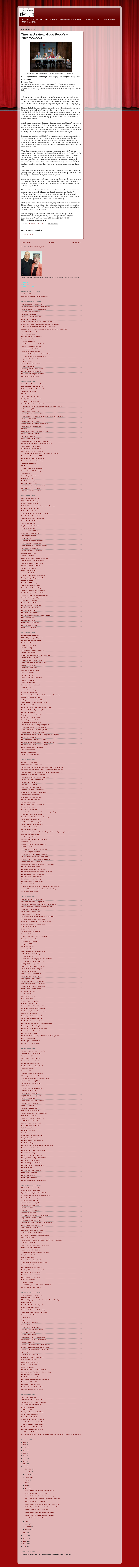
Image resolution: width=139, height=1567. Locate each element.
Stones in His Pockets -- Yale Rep (31, 1018)
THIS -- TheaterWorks (28, 1280)
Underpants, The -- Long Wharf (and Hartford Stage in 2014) (40, 886)
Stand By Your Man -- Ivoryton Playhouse (34, 729)
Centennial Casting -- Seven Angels (32, 1073)
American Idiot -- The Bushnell (30, 914)
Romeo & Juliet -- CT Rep (29, 1003)
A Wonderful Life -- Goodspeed (30, 501)
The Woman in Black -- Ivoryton (31, 1170)
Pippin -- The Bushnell (28, 712)
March (27, 1524)
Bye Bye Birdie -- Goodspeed (30, 396)
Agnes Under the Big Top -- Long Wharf (33, 1193)
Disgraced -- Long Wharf (28, 528)
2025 (25, 1442)
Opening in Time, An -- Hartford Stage (33, 575)
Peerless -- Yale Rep (27, 580)
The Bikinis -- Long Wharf (29, 737)
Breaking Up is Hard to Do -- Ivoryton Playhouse (36, 921)
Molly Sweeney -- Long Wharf (30, 1110)
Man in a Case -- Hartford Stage (31, 973)
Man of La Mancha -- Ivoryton (30, 433)
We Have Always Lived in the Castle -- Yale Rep (36, 1285)
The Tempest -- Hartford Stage (30, 1160)
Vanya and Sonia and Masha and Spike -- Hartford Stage (39, 889)
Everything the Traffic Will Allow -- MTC (33, 1225)
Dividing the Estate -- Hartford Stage (32, 1412)
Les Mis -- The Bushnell (28, 1098)
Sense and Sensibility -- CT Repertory (33, 590)
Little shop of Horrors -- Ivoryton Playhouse (34, 558)
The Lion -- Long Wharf (28, 610)
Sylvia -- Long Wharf (27, 1367)
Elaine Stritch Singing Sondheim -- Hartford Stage (36, 1222)
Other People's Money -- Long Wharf (32, 451)
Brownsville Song (26, 648)
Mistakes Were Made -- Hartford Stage (33, 1337)
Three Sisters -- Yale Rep (29, 1172)
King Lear (24, 428)
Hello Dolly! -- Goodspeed (29, 809)
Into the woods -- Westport (29, 1093)
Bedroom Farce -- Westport (29, 511)
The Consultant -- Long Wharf (30, 866)
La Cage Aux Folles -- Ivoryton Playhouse (34, 700)
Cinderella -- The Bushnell (29, 521)
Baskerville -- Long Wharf (29, 319)
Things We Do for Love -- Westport (32, 747)
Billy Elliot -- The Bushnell (29, 784)
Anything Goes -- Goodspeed (30, 508)
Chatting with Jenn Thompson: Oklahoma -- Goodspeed (38, 326)
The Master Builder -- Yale (29, 1382)
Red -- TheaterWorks (27, 1128)
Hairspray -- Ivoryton (27, 946)
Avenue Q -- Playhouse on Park (31, 316)
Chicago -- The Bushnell (28, 929)
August (27, 1480)
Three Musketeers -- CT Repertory (32, 881)
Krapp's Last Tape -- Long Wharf (31, 1096)
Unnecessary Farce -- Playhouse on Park (34, 486)
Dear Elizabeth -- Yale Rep (29, 939)
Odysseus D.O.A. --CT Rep (29, 1120)
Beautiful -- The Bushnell (29, 391)
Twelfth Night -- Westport (29, 1177)
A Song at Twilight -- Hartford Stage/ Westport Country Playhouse (41, 772)
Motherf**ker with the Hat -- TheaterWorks (34, 1113)
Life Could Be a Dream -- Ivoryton (31, 969)
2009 (25, 1546)
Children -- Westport (27, 1407)
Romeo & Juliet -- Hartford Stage (31, 588)
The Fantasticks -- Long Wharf (30, 1377)
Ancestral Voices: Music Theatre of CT (33, 919)
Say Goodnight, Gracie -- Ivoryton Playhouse (35, 725)
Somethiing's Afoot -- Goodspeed (31, 1016)
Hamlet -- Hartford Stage (28, 690)
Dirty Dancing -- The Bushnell (30, 526)
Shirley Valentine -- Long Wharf (31, 1260)
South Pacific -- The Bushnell (30, 1362)
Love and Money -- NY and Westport (32, 560)
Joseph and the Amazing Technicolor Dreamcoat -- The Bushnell (41, 695)
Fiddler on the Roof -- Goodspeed (31, 677)
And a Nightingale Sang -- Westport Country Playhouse (38, 506)
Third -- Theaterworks (28, 617)
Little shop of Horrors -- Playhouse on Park (34, 431)
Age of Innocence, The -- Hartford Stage (33, 309)
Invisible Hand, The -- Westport (31, 421)
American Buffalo (26, 1302)
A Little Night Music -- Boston (30, 498)
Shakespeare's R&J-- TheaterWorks (32, 1357)
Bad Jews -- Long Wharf (28, 645)
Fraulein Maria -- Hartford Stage (31, 1083)
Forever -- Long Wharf (28, 680)
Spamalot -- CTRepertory (29, 600)
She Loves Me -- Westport (29, 1359)
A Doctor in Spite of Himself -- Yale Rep (33, 1051)
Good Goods (25, 1086)
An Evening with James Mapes (30, 311)
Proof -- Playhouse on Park (29, 720)
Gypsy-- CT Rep (26, 687)
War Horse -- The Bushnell (29, 891)
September (28, 1477)
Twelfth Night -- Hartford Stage (30, 1041)
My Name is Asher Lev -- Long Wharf (32, 1118)
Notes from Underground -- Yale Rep (32, 1422)
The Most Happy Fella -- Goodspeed (32, 874)
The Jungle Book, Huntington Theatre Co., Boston (36, 871)
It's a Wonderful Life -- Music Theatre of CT (34, 423)
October (27, 1474)
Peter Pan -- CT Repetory (29, 583)
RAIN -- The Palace (27, 998)
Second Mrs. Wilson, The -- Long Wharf (33, 727)
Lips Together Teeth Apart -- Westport (32, 1100)
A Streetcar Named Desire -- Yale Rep (33, 775)
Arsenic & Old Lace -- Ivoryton (30, 1198)
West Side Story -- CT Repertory (31, 488)
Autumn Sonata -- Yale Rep (29, 1200)
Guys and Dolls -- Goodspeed (30, 685)
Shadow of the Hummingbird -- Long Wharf (34, 856)
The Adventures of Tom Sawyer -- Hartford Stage (36, 1372)
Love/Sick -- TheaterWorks (29, 827)
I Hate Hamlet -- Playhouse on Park (32, 540)
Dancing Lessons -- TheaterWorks (31, 660)
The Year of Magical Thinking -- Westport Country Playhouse (40, 1036)
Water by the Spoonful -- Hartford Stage (33, 1180)
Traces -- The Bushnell (28, 1175)
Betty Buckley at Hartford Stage (31, 1404)
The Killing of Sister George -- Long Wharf (34, 1028)
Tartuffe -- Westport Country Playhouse (33, 1021)
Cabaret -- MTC (26, 1071)
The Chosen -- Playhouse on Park (31, 605)
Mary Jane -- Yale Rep (28, 436)
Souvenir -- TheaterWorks (29, 1364)
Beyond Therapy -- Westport (30, 1203)
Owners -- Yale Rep (27, 847)
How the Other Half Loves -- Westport (33, 1419)
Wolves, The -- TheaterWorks (30, 376)
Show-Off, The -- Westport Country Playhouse (35, 859)
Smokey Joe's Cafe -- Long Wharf (31, 861)
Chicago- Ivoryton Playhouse (30, 401)
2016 (25, 1464)
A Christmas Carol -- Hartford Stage (32, 304)
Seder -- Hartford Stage (28, 366)
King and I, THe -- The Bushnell (31, 426)
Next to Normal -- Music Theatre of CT (33, 986)
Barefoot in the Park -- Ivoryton (30, 1061)
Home (51, 242)
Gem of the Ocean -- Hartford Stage (32, 1230)
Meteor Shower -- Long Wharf (30, 438)
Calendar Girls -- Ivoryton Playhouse (32, 518)
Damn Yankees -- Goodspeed (30, 794)
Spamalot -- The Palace (28, 1265)
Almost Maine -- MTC (27, 1056)
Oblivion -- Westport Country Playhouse (33, 844)
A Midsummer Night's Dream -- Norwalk (33, 1402)
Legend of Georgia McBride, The (31, 346)
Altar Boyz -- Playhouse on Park (31, 640)
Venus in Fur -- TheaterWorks (30, 1043)
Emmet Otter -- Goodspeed (29, 1322)
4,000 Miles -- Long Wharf (29, 762)
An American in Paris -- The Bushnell (32, 389)
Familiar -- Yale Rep (27, 675)
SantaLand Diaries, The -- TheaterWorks (33, 1006)
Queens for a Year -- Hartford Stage (32, 461)
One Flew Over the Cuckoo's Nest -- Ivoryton (35, 1252)
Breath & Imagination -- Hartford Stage (33, 924)
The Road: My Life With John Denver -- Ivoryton (36, 615)
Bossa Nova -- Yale (27, 1208)
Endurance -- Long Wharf (29, 667)
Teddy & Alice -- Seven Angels (30, 1138)
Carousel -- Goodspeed (28, 926)
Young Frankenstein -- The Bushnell (32, 1389)
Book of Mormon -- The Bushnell (31, 787)
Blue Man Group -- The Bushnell (31, 1205)
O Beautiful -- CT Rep (28, 991)
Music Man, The (26, 842)
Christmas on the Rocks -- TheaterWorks (34, 792)
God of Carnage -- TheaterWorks (31, 1232)
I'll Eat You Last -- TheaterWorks (31, 543)
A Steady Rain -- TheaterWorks (31, 1190)
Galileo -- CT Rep (26, 1325)
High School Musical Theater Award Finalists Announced (42, 1498)
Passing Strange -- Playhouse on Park (33, 578)
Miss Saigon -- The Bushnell (30, 834)
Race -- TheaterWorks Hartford (30, 1125)
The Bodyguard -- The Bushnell (31, 371)
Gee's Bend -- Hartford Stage (30, 1327)
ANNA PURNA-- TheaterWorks (30, 635)
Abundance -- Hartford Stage (30, 909)
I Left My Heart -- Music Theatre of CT (33, 1088)
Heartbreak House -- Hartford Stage (32, 414)
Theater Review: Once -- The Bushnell (36, 1493)
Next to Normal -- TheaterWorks (31, 448)
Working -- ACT (26, 294)
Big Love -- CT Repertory (29, 782)
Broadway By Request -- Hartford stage (33, 1310)
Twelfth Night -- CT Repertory (30, 622)
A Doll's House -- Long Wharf (30, 1297)
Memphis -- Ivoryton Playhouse (31, 565)
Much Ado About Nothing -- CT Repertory (34, 839)
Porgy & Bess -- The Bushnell (30, 1255)
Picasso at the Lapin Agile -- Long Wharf (33, 710)
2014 (25, 1533)
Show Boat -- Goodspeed (29, 1133)
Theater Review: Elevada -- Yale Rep (36, 1509)
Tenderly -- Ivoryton (27, 478)
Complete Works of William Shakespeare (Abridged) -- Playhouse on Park (44, 329)
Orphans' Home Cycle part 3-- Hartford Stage (35, 1349)
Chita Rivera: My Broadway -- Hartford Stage (35, 1215)
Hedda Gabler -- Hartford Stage (31, 954)
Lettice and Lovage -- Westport (30, 351)
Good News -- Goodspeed (29, 941)
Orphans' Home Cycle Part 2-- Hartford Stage (35, 1347)
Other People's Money (28, 996)
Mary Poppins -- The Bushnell (30, 978)
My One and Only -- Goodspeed (31, 1247)
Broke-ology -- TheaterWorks (30, 1210)
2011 (25, 1541)
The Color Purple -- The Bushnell (31, 1427)
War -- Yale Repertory (28, 749)
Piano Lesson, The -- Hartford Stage (32, 458)
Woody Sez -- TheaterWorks (30, 754)
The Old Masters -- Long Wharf (31, 1272)
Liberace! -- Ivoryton (27, 555)
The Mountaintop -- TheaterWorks (31, 1031)
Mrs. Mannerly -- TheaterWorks (31, 837)
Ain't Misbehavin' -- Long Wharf (31, 1053)
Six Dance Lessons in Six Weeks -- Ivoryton (34, 595)
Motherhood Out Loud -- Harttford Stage (33, 1339)
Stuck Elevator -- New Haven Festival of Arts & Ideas (37, 864)
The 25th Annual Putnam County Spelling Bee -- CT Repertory (40, 734)
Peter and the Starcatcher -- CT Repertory (34, 456)
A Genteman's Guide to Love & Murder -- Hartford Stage (38, 904)
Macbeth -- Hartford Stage (29, 829)
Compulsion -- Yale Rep (28, 1315)
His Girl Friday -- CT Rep (29, 956)
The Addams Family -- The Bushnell (32, 1140)
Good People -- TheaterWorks (30, 533)
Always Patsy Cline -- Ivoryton (30, 1058)
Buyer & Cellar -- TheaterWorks (31, 516)
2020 (25, 1453)
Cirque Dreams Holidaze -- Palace (31, 1218)
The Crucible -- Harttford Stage (30, 1148)
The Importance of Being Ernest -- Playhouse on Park (37, 742)
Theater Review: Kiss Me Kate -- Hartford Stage (39, 1496)
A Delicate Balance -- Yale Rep (30, 1188)
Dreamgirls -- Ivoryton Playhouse (31, 797)
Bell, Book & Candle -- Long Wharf (32, 1066)
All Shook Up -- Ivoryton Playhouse (32, 638)
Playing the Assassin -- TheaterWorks (33, 715)
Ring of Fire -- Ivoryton (28, 1130)
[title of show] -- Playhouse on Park (32, 384)
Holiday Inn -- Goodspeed (29, 692)
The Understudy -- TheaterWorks (31, 1163)
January (27, 1529)
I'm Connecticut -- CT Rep (29, 1091)
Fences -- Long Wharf (28, 802)
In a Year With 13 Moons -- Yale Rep (32, 961)
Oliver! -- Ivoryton (26, 993)
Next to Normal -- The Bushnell (30, 1250)
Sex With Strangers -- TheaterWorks (32, 593)
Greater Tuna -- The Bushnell (30, 1417)
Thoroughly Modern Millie (29, 483)
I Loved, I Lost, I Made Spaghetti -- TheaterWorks (36, 959)
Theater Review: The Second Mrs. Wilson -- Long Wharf (42, 1504)
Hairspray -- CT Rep (27, 944)
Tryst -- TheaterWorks (28, 1038)
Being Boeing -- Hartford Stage (30, 1063)
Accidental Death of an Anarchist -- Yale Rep (35, 777)
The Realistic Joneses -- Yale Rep (31, 1155)
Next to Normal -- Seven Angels (31, 988)
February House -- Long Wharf (30, 1081)
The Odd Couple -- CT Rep (29, 1033)
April (26, 1521)
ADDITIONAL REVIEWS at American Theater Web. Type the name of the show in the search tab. (51, 1434)
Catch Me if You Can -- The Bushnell (32, 789)
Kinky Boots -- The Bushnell (29, 548)
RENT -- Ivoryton (26, 466)
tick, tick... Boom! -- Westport (30, 1432)
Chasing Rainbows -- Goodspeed (31, 399)
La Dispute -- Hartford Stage (30, 819)
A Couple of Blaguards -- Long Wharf (32, 901)
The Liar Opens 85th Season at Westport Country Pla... (42, 1507)
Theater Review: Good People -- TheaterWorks (39, 1490)
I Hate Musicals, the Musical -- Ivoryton (33, 344)
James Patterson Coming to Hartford (36, 1518)
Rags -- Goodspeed (27, 361)
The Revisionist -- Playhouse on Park (32, 374)
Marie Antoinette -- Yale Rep (30, 976)
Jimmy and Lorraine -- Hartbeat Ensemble (34, 545)
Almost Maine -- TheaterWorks (30, 911)
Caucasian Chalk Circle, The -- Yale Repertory (35, 655)
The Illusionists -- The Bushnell (30, 608)
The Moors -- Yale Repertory (30, 612)
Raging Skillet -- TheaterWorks (30, 359)
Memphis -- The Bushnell (29, 1108)
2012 (25, 1538)
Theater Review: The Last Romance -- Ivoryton (39, 1515)
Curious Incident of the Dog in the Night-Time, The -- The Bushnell (41, 406)
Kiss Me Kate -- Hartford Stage (30, 697)
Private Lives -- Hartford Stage (30, 717)
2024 (25, 1445)
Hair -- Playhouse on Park (29, 535)
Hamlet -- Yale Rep (27, 949)
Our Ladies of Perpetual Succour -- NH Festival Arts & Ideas (40, 453)
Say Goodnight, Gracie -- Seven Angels (33, 1011)
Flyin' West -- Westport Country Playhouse (34, 296)
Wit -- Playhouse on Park (29, 625)
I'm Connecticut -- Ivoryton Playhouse (32, 814)
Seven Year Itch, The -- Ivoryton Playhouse (34, 854)
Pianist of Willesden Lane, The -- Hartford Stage (36, 707)
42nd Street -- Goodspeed (29, 1397)
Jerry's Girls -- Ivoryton (28, 1332)
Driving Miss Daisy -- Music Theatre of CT (34, 662)
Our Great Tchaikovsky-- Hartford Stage (33, 356)
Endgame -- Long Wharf (28, 409)
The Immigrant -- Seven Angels (31, 1026)
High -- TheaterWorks (28, 1237)
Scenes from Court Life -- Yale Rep (32, 468)
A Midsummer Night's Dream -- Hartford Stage (35, 306)
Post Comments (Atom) (37, 247)
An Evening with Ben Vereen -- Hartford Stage (35, 1195)
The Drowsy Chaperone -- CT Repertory (33, 869)
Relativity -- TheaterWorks (29, 463)
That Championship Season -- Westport (33, 1369)
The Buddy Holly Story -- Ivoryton (31, 1267)
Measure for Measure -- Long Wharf (32, 563)
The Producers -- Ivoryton (29, 1153)
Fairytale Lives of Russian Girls (31, 799)
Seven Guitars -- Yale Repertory (31, 471)
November (28, 1472)
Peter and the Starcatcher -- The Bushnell (34, 849)
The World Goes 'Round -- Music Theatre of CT (36, 744)
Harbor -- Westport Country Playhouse (33, 951)
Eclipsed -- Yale (26, 1320)
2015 (25, 1466)
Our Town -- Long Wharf (28, 705)
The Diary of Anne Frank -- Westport (32, 1270)
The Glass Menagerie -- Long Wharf (32, 1429)
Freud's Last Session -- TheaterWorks (33, 804)
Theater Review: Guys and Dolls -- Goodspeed (39, 1512)
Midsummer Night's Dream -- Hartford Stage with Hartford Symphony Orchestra (45, 832)
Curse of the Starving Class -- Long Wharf (34, 936)
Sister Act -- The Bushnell (29, 1013)
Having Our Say (26, 538)
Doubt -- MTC (25, 1317)
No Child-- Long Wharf (28, 1342)
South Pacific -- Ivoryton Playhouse (32, 598)
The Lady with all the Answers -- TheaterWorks (35, 1379)
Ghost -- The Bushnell (28, 682)
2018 (25, 1458)
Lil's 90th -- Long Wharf (28, 1335)
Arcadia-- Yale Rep (27, 643)
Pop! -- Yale (24, 1352)
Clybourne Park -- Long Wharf (30, 931)
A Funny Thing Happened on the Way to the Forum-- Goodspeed (41, 1300)
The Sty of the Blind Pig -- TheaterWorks (33, 1158)
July (26, 1482)
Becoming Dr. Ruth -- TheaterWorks (32, 779)
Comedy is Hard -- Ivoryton (29, 657)
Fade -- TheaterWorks (28, 334)
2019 (25, 1456)
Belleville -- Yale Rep (27, 1068)
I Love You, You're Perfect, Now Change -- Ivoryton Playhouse (40, 812)
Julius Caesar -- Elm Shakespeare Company (35, 817)
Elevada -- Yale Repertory (29, 665)
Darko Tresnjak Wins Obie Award (35, 1501)
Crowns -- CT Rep (26, 1409)
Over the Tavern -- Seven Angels (31, 1123)
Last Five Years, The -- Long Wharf (32, 822)
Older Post (76, 242)
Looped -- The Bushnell (28, 971)
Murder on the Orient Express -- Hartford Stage (35, 354)
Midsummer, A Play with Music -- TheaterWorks (35, 441)
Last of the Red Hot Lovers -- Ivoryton (33, 966)
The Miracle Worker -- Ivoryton (30, 1384)
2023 (25, 1447)
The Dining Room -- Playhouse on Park (33, 739)
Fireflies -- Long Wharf (28, 339)
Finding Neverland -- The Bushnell (31, 336)
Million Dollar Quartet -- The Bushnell (32, 981)
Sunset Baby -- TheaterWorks (30, 476)
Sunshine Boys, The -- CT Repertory (32, 732)
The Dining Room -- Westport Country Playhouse (36, 1023)
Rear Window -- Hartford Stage (30, 585)
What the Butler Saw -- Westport (31, 491)
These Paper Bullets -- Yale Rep (31, 879)
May (26, 1488)
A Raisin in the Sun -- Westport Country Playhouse (37, 906)
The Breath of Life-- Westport (30, 1374)
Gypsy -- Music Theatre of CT (30, 411)
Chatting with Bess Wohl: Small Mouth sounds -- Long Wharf (40, 324)
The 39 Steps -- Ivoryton (28, 481)
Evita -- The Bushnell (27, 672)
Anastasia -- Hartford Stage (29, 503)
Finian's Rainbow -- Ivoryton (30, 1227)
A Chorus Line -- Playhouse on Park (32, 386)
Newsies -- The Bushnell (28, 573)
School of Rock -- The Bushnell (31, 364)
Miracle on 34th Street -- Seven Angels (33, 983)
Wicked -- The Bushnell (28, 752)
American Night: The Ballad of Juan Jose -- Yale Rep (37, 916)
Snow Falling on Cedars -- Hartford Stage (34, 1262)
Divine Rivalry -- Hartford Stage (31, 1220)
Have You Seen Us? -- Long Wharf (32, 1330)
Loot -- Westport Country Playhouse (32, 824)
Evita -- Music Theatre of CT (30, 530)
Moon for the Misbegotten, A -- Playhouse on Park (36, 443)
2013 (25, 1535)
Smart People (25, 473)
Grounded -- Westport (28, 341)
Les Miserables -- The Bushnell (31, 349)
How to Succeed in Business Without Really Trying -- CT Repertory (42, 416)
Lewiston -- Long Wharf (28, 553)
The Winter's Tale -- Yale (28, 1168)
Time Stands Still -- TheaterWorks (31, 884)
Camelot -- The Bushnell (28, 653)
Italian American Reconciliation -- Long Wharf (35, 1245)
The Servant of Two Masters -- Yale (32, 1387)
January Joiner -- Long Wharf (30, 964)
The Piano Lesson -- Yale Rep (30, 1275)
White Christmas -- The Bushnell (31, 1287)
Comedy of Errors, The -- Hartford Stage (33, 404)
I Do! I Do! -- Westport (28, 1242)
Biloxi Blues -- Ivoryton (28, 394)
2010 (25, 1544)
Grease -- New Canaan (28, 807)
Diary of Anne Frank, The (29, 331)
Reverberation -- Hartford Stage (31, 722)
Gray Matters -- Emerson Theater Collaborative (35, 1235)
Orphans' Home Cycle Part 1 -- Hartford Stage (35, 1344)
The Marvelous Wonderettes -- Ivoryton (33, 1150)
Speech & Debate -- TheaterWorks (32, 1424)
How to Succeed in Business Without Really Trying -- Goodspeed (41, 1240)
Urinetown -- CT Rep (27, 1282)
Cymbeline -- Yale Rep (28, 523)
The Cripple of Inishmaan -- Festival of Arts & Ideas (37, 1145)
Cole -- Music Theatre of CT (29, 934)
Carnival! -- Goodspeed (28, 1213)
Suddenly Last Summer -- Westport (32, 1135)
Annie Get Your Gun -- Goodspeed (32, 1305)
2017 (25, 1461)
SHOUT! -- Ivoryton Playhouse (30, 851)
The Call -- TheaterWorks (29, 603)
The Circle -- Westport (28, 1143)
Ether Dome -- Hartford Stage (30, 670)
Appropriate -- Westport (28, 314)
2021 (25, 1450)
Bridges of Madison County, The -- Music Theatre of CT (38, 321)
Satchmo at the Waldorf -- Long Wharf (33, 1008)
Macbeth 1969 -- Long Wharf (30, 1103)
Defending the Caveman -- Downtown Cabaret (35, 1078)
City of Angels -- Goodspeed (30, 1076)
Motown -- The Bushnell (28, 568)
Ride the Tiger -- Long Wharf (30, 1001)
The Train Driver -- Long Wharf (30, 1277)
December (28, 1469)
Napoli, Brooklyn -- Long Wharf (30, 446)
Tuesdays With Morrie (28, 620)
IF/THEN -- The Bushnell (29, 418)
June (26, 1485)
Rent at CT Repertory (27, 1257)
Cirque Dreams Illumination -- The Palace (34, 1312)
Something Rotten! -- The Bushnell (32, 369)
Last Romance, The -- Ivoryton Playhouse (34, 702)
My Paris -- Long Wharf (28, 570)
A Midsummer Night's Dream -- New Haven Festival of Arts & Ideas (42, 770)
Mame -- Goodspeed (27, 1105)
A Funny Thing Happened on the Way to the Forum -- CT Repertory (42, 767)
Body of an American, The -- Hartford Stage (34, 513)
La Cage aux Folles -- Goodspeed (31, 550)
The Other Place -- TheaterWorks (31, 876)
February (28, 1526)
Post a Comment (29, 234)
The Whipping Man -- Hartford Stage (32, 1165)
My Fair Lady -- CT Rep (28, 1115)
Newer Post (26, 242)
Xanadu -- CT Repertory (28, 627)
